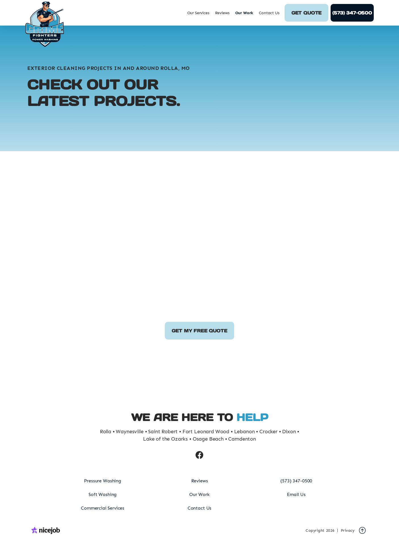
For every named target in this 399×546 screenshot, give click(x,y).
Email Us (296, 494)
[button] (198, 12)
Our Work (244, 12)
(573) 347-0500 (352, 13)
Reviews (222, 12)
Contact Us (269, 12)
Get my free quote (199, 331)
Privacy (348, 530)
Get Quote (306, 13)
